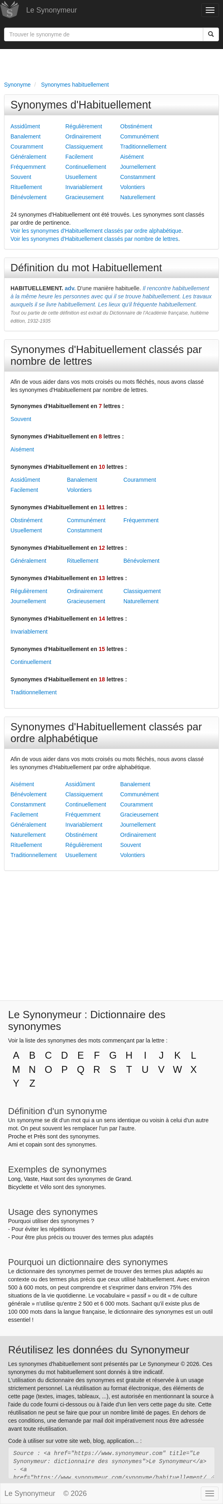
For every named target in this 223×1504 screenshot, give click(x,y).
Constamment (137, 177)
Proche (17, 1136)
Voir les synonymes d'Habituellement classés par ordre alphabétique (95, 231)
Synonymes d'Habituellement (80, 105)
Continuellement (85, 167)
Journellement (138, 167)
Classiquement (84, 146)
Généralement (28, 156)
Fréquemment (28, 167)
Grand (123, 1179)
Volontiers (132, 187)
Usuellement (81, 177)
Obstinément (136, 126)
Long (14, 1179)
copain (34, 1144)
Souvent (20, 177)
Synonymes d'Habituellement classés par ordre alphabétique (106, 733)
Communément (139, 136)
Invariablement (83, 187)
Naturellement (137, 197)
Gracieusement (84, 197)
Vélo (45, 1187)
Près (40, 1136)
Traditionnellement (143, 146)
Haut (47, 1179)
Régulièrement (83, 126)
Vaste (31, 1179)
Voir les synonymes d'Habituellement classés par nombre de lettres (94, 239)
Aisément (132, 156)
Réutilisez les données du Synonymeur (98, 1350)
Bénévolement (28, 197)
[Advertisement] (111, 63)
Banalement (25, 136)
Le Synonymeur (51, 10)
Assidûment (25, 126)
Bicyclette (20, 1187)
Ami (13, 1144)
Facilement (79, 156)
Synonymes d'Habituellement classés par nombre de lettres (106, 355)
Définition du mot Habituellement (86, 268)
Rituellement (26, 187)
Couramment (26, 146)
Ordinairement (83, 136)
